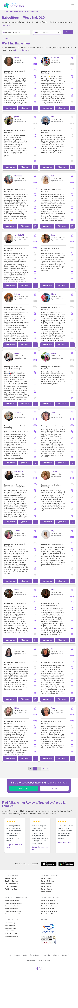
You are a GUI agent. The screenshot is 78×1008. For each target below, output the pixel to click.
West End (34, 11)
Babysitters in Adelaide (12, 914)
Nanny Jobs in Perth (48, 908)
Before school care (11, 936)
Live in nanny (9, 931)
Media (25, 955)
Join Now (6, 25)
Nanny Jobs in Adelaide (49, 914)
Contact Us (65, 955)
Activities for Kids (11, 889)
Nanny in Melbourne (47, 881)
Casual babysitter (11, 928)
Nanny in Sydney (46, 878)
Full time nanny (10, 923)
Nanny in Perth (46, 886)
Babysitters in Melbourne (13, 903)
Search (12, 11)
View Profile (10, 108)
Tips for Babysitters (11, 881)
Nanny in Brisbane (47, 884)
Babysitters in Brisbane (12, 906)
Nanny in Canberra (47, 889)
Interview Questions (11, 884)
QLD (27, 11)
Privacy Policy (46, 955)
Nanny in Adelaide (47, 892)
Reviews (17, 955)
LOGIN (54, 788)
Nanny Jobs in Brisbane (49, 906)
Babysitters (20, 11)
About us (56, 955)
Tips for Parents (10, 878)
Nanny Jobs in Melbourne (49, 903)
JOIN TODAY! (23, 788)
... (39, 768)
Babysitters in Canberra (13, 911)
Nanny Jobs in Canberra (49, 911)
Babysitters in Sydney (12, 900)
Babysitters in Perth (11, 908)
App (10, 955)
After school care (11, 933)
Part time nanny (10, 925)
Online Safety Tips (11, 886)
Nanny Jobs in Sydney (48, 900)
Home (6, 11)
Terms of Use (34, 955)
